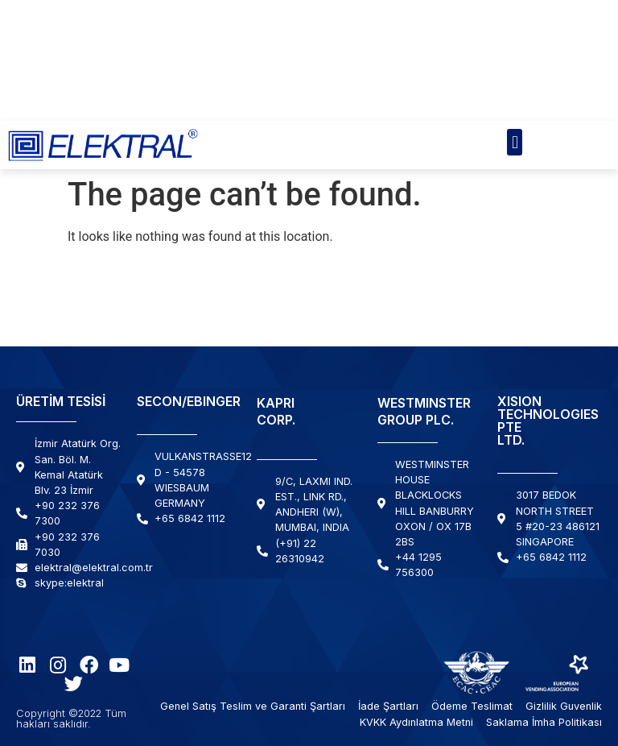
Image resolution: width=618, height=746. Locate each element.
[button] (514, 142)
